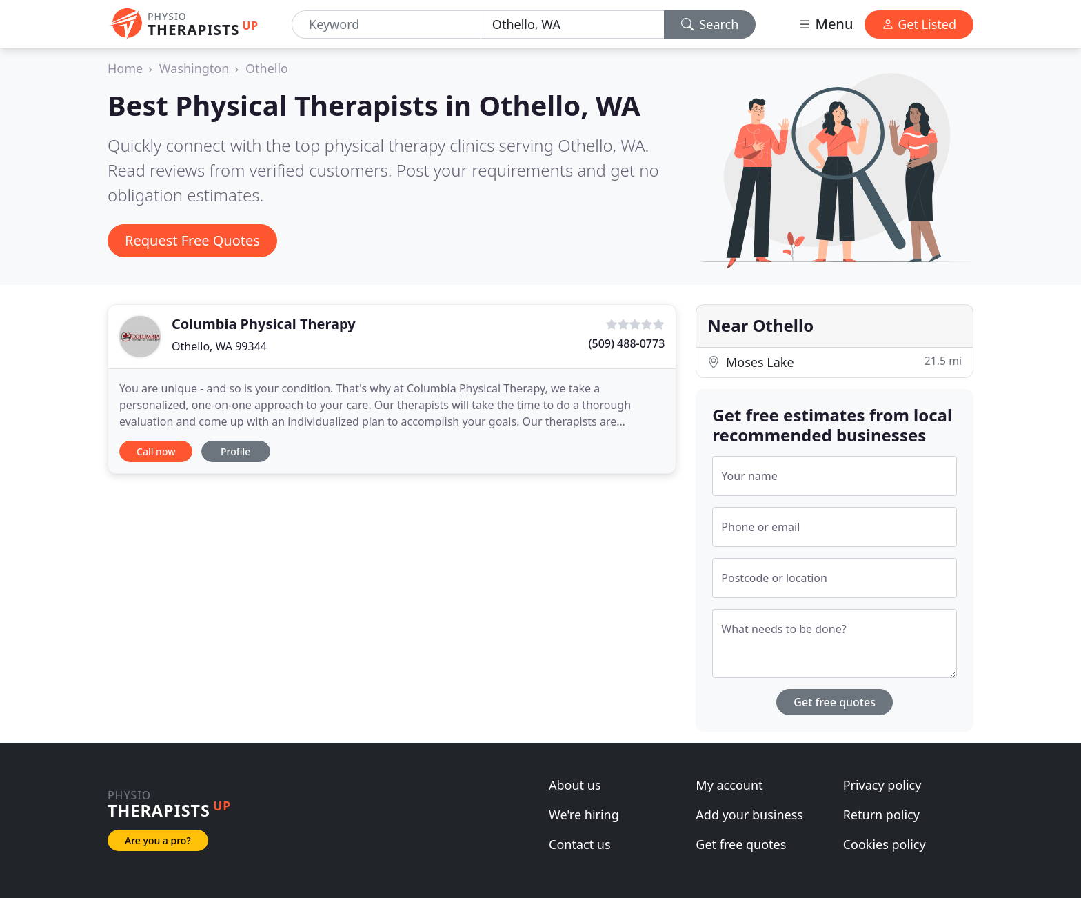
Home (125, 68)
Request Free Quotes (192, 240)
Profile (235, 451)
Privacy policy (882, 785)
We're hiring (584, 814)
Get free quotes (835, 702)
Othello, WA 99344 (219, 346)
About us (575, 785)
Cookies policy (884, 844)
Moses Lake (834, 361)
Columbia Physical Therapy (264, 324)
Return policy (881, 814)
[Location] (573, 24)
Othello (266, 68)
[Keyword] (386, 24)
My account (729, 785)
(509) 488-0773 (627, 343)
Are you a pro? (158, 840)
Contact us (580, 844)
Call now (156, 451)
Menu (825, 23)
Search (710, 24)
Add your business (749, 814)
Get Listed (919, 24)
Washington (194, 68)
